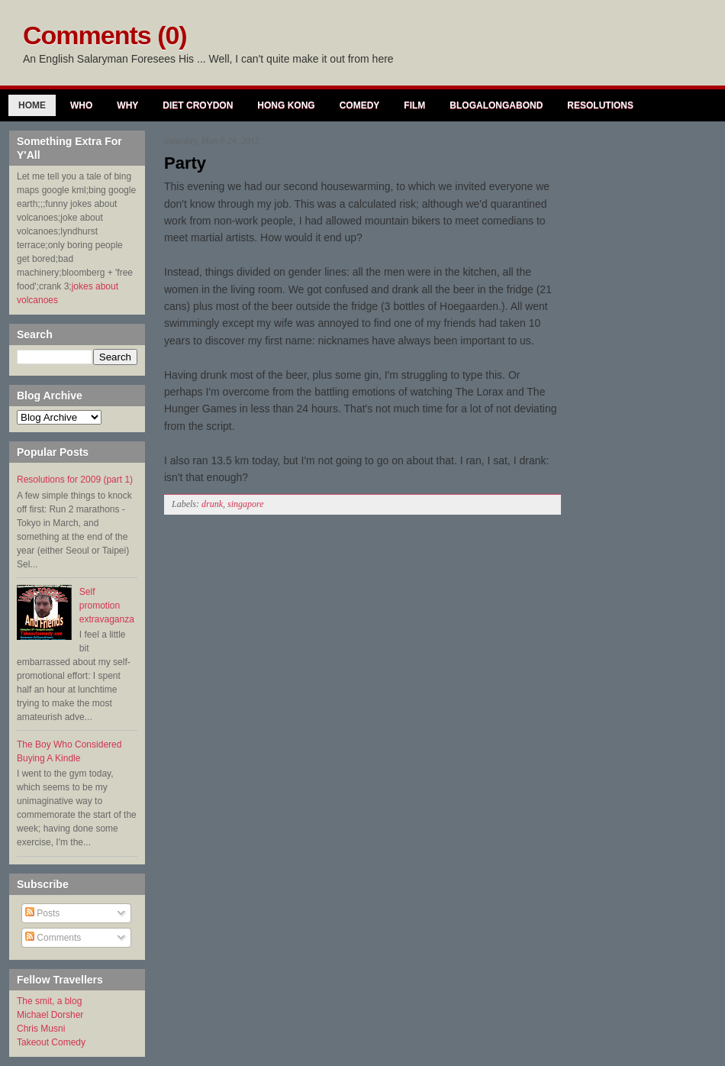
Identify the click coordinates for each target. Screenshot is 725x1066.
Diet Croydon (198, 105)
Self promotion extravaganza (106, 605)
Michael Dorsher (50, 1014)
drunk (212, 504)
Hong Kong (285, 105)
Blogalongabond (496, 105)
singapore (245, 504)
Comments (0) (105, 35)
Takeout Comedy (51, 1042)
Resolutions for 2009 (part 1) (75, 479)
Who (81, 105)
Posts (42, 913)
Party (185, 163)
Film (414, 105)
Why (127, 105)
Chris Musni (41, 1028)
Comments (53, 937)
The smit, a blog (49, 1001)
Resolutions (600, 105)
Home (32, 105)
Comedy (360, 105)
